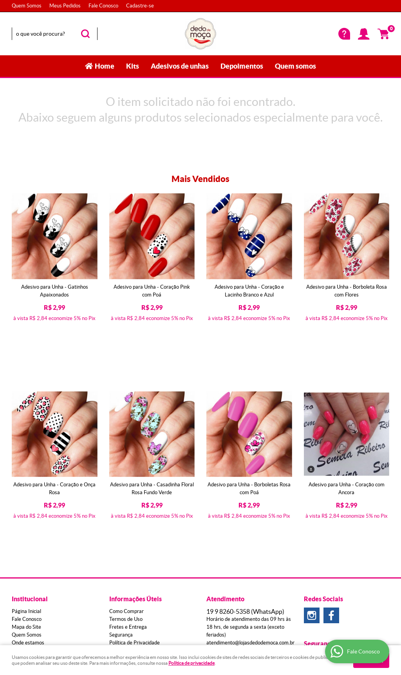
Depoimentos (241, 66)
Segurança (121, 529)
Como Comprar (126, 505)
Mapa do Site (26, 521)
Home (104, 66)
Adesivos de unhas (180, 66)
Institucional (30, 493)
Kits (132, 66)
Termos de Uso (126, 513)
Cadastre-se (140, 6)
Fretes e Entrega (128, 521)
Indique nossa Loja (32, 552)
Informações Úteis (135, 493)
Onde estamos (28, 537)
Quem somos (295, 66)
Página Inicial (26, 505)
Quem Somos (27, 6)
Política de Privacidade (134, 537)
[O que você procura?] (85, 33)
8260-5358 (245, 505)
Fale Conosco (103, 6)
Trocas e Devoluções (132, 545)
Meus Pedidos (65, 6)
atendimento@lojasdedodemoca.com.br (250, 537)
